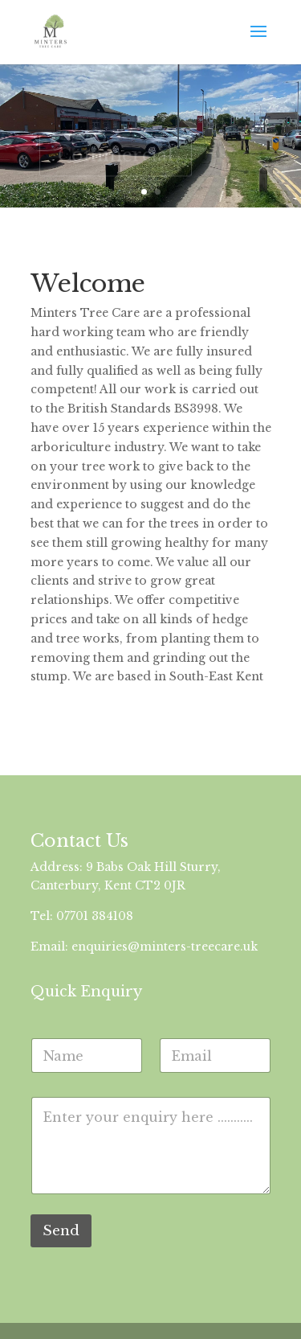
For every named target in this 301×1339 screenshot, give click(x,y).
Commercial (115, 157)
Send (61, 1230)
